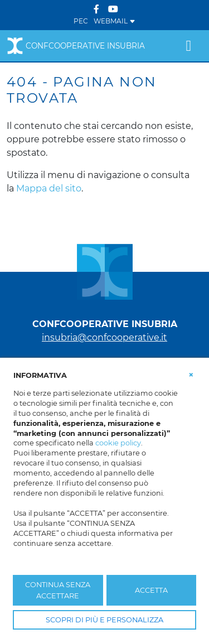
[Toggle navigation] (188, 46)
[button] (191, 374)
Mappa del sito (48, 188)
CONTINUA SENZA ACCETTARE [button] (57, 589)
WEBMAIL (114, 21)
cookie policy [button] (118, 443)
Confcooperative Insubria (76, 45)
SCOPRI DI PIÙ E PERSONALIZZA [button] (104, 620)
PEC (81, 21)
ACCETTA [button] (151, 590)
